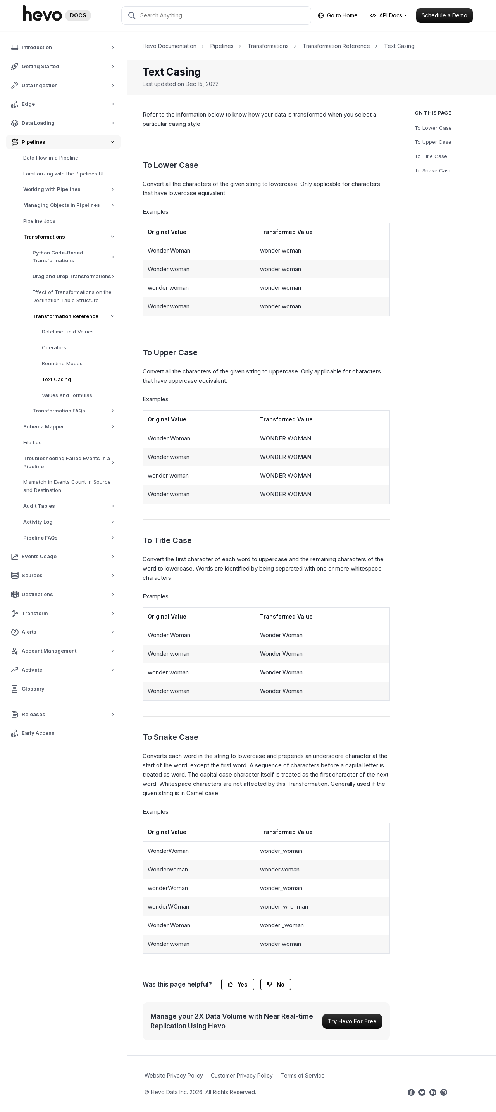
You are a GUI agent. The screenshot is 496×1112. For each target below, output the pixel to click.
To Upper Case (433, 142)
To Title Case (431, 156)
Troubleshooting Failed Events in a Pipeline (72, 462)
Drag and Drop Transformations (76, 276)
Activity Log (71, 522)
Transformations (72, 237)
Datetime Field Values (68, 331)
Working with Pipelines (71, 189)
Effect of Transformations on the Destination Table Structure (72, 296)
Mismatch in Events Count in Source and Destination (67, 486)
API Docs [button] (386, 15)
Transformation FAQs (76, 411)
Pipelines (222, 46)
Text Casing (56, 379)
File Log (32, 442)
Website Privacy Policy (174, 1075)
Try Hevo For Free (352, 1021)
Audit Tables (71, 506)
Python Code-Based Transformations (77, 256)
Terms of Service (303, 1075)
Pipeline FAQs (71, 538)
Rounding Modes (62, 363)
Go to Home (338, 15)
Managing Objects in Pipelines (71, 205)
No (275, 984)
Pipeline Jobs (39, 221)
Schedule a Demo (444, 15)
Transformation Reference (77, 316)
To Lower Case (433, 128)
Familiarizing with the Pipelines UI (63, 173)
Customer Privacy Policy (242, 1075)
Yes (238, 984)
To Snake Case (433, 170)
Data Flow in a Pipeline (50, 158)
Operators (54, 347)
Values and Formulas (67, 395)
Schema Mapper (71, 426)
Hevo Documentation (169, 46)
